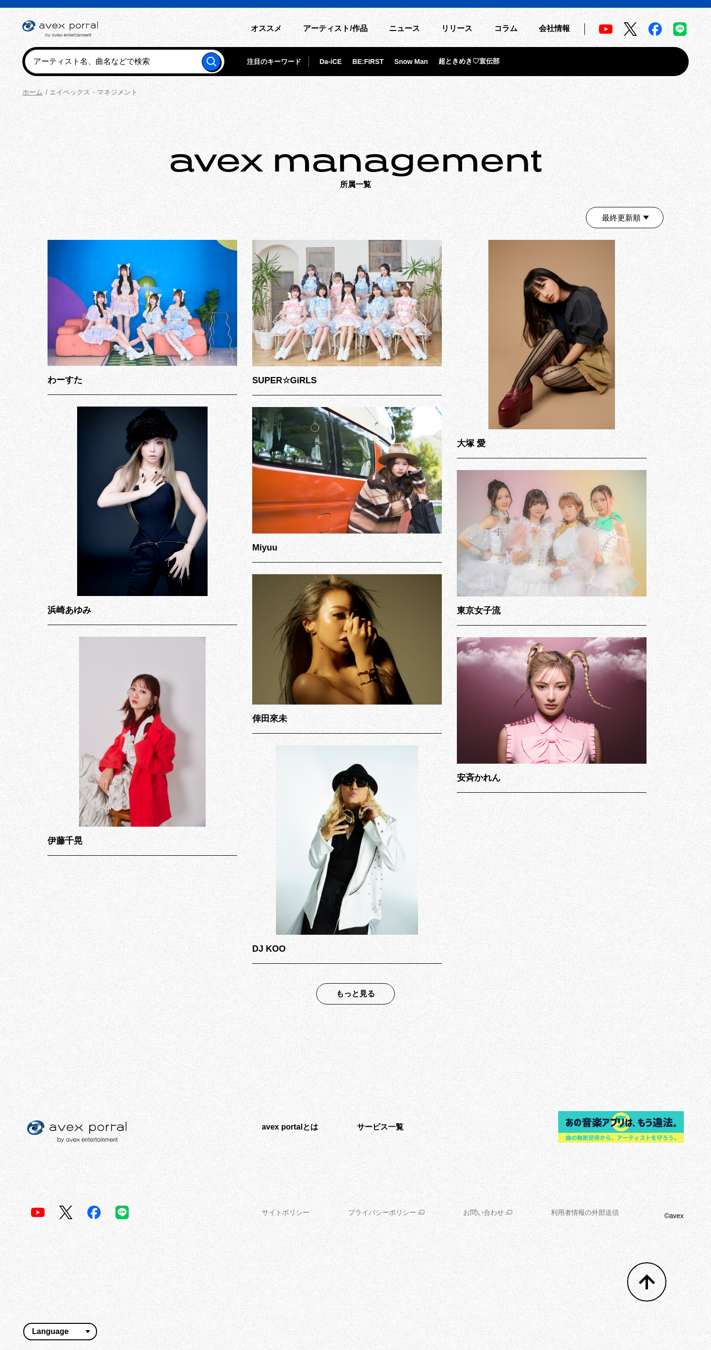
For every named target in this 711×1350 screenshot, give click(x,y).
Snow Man (411, 61)
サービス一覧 (380, 1127)
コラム (505, 28)
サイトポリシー (285, 1212)
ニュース (404, 28)
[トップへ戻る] (646, 1282)
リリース (456, 28)
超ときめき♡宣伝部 (469, 61)
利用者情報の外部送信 (585, 1212)
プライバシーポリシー (386, 1212)
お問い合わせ (487, 1212)
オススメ (266, 28)
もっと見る (355, 993)
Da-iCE (331, 61)
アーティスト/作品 (335, 28)
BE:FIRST (368, 61)
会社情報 (554, 28)
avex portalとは (290, 1127)
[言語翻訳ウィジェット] (60, 1331)
